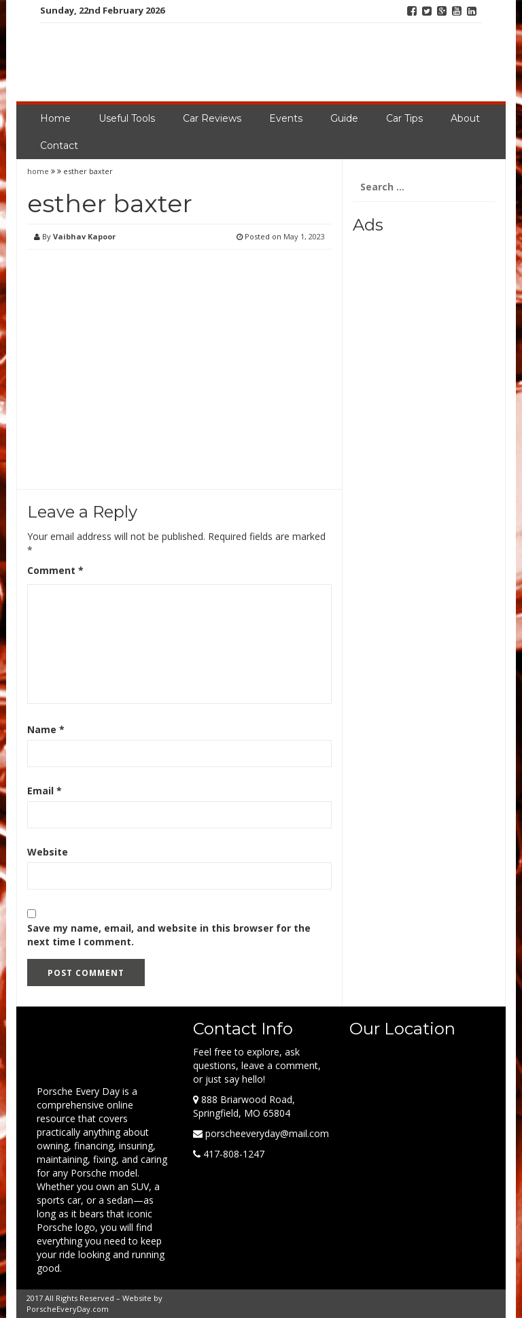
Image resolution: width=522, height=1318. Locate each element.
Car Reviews (212, 118)
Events (285, 118)
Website (47, 851)
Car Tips (404, 118)
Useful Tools (127, 118)
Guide (344, 118)
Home (55, 118)
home (39, 171)
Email (44, 790)
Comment (55, 570)
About (465, 118)
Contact (59, 145)
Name (46, 729)
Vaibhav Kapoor (84, 236)
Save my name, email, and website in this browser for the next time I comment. (169, 935)
